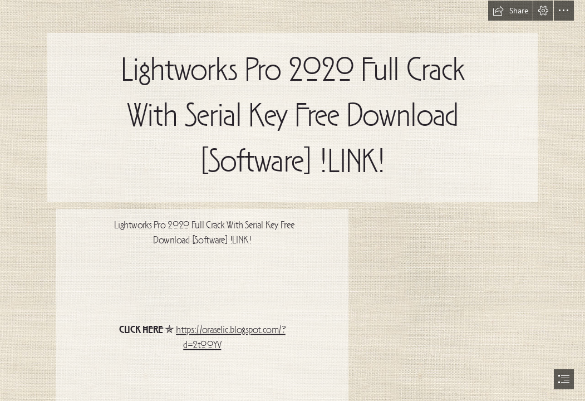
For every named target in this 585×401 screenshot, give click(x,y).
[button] (510, 11)
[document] (292, 200)
